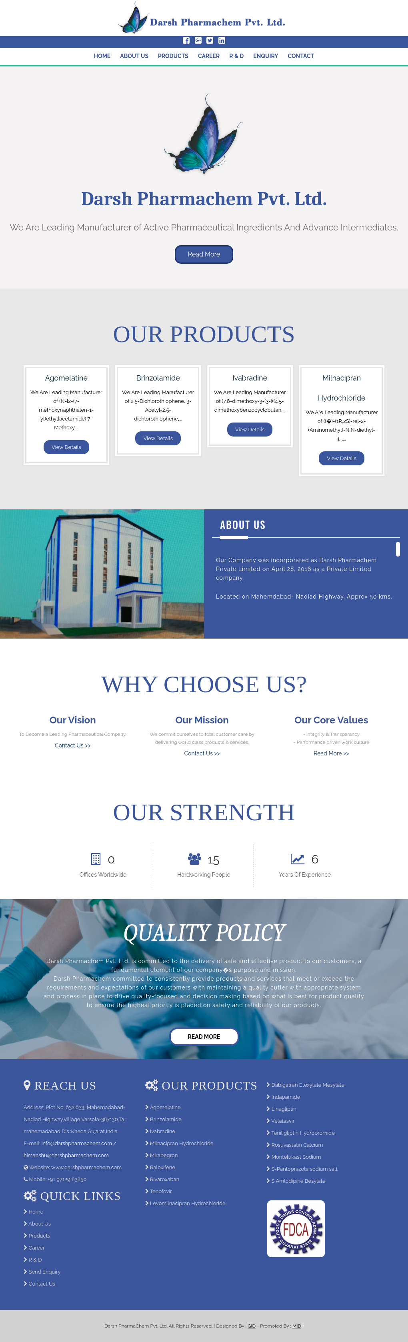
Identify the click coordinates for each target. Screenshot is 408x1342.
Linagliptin (284, 1109)
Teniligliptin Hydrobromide (303, 1133)
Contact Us (42, 1284)
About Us (134, 56)
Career (209, 56)
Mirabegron (164, 1155)
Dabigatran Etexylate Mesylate (308, 1085)
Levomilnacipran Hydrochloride (187, 1203)
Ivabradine (162, 1131)
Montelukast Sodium (296, 1157)
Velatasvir (282, 1121)
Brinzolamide (166, 1119)
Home (102, 56)
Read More (204, 254)
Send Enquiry (45, 1272)
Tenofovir (161, 1191)
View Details (66, 447)
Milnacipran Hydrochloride (182, 1143)
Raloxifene (162, 1167)
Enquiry (265, 56)
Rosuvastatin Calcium (297, 1145)
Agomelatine (165, 1107)
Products (173, 56)
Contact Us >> (72, 745)
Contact (301, 56)
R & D (236, 56)
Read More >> (331, 753)
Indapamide (286, 1097)
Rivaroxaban (164, 1179)
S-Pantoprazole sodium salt (305, 1169)
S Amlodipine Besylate (299, 1181)
